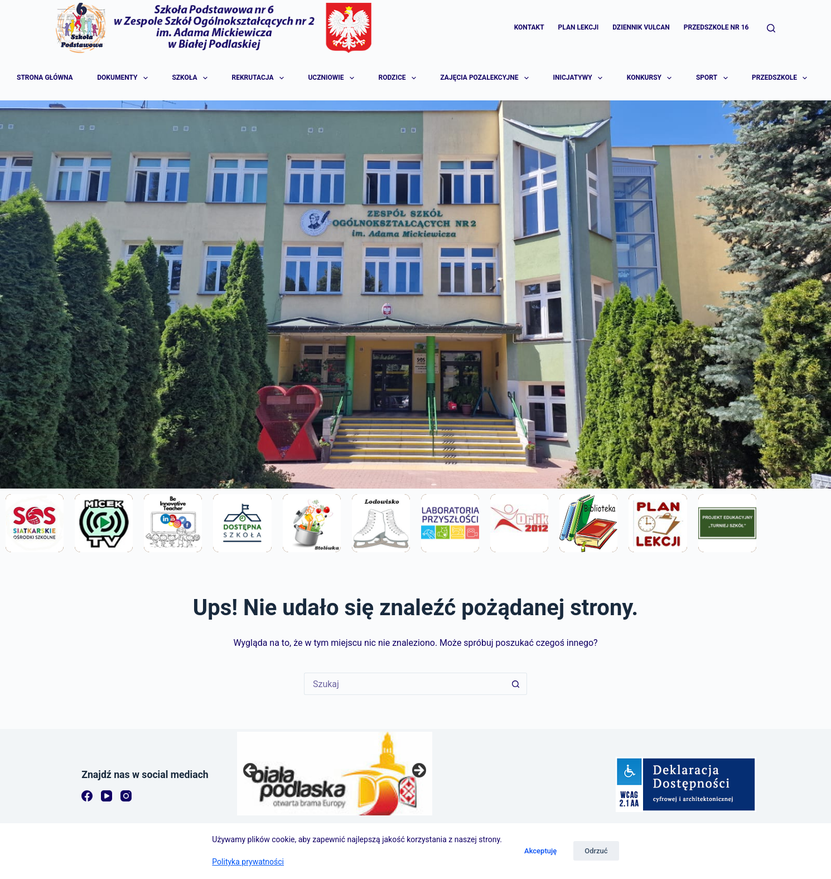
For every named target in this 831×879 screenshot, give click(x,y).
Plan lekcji (578, 27)
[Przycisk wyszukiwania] (516, 684)
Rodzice (397, 78)
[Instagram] (126, 795)
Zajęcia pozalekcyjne (485, 78)
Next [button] (418, 770)
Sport (712, 78)
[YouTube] (106, 795)
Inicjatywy (578, 78)
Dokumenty (123, 78)
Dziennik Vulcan (641, 27)
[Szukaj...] (404, 684)
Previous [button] (251, 770)
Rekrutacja (259, 78)
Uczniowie (331, 78)
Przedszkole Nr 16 (716, 27)
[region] (334, 773)
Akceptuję (540, 851)
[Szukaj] (771, 28)
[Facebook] (87, 795)
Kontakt (529, 27)
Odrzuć (595, 851)
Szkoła (190, 78)
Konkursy (650, 78)
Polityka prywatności (248, 861)
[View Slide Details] (334, 773)
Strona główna (45, 77)
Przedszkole (780, 78)
